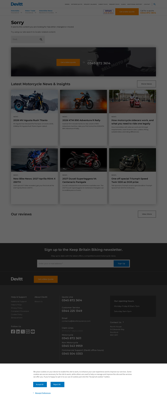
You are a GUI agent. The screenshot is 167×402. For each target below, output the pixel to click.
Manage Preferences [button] (43, 393)
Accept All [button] (39, 384)
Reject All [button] (56, 384)
